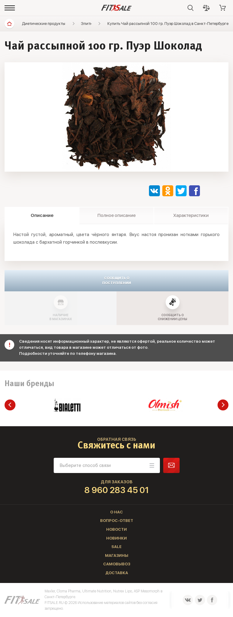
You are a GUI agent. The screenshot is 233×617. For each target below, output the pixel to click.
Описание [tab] (42, 215)
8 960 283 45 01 (116, 490)
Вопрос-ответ (116, 520)
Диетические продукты (43, 23)
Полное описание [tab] (116, 215)
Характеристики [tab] (191, 215)
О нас (116, 512)
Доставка (116, 573)
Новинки (116, 538)
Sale (116, 546)
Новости (116, 529)
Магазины (116, 555)
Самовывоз (116, 564)
